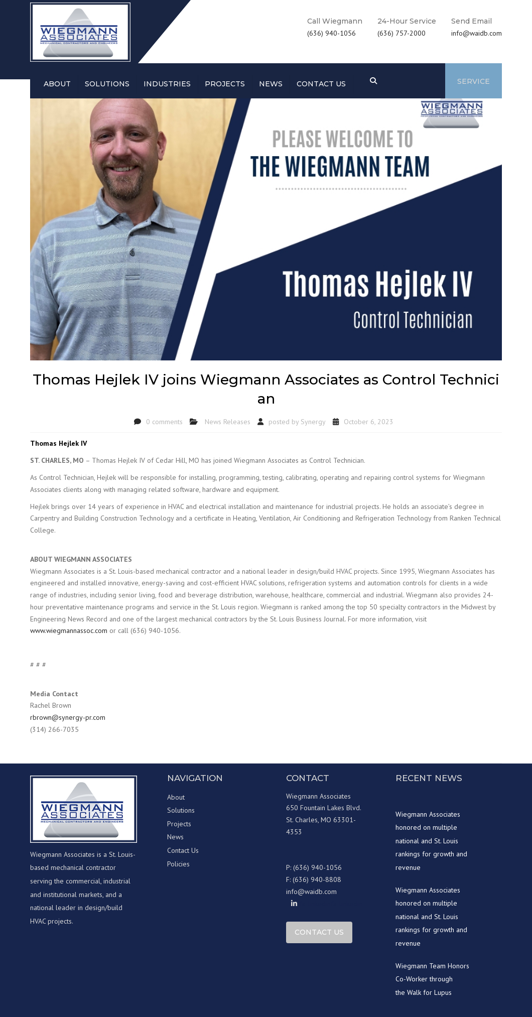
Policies (178, 863)
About (57, 83)
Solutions (107, 83)
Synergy (313, 421)
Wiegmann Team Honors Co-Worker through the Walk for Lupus (432, 979)
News (271, 83)
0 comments (164, 421)
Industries (167, 83)
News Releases (227, 421)
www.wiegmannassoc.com (68, 630)
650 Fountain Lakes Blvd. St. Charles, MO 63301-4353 (323, 819)
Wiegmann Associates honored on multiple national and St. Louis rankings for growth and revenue (431, 841)
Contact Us (183, 850)
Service (473, 81)
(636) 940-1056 (331, 33)
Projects (225, 83)
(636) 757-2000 (401, 33)
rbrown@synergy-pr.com (67, 717)
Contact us (321, 83)
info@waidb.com (476, 33)
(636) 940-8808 (317, 879)
